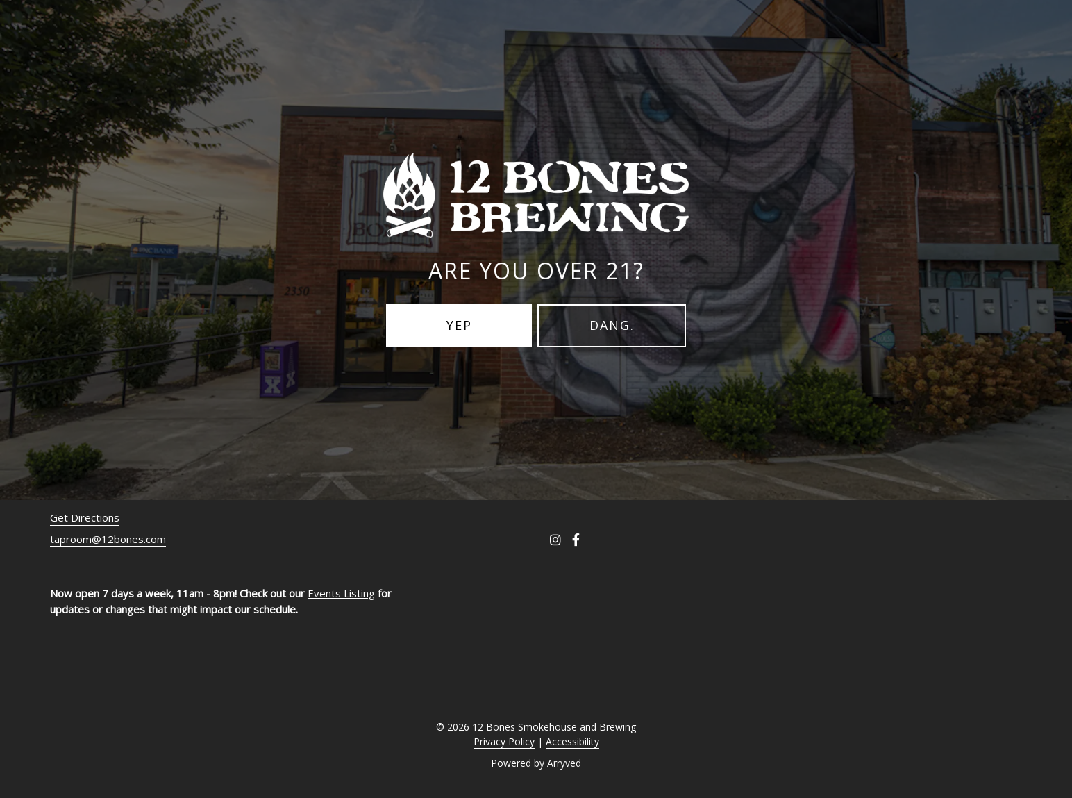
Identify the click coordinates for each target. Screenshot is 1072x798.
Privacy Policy (504, 741)
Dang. (612, 325)
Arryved (564, 763)
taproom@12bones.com (108, 539)
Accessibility (572, 741)
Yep (459, 325)
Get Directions (84, 517)
